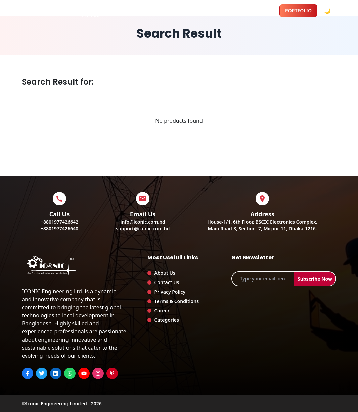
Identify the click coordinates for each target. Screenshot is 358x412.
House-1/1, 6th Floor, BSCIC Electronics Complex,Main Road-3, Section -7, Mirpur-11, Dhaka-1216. (262, 225)
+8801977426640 (59, 228)
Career (161, 310)
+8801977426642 (59, 222)
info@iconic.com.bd (143, 222)
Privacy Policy (169, 292)
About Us (164, 273)
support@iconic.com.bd (143, 228)
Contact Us (166, 282)
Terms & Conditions (176, 301)
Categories (166, 320)
